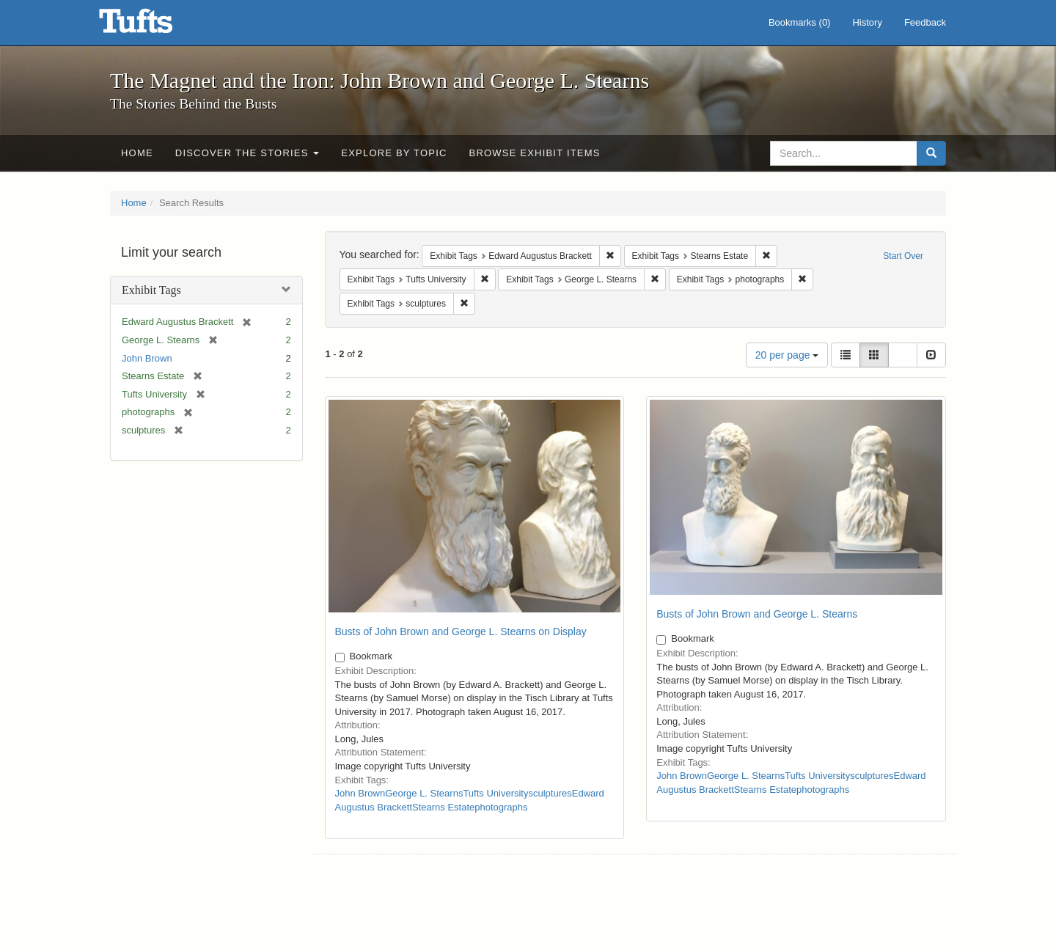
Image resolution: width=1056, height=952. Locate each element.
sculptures (549, 793)
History (866, 22)
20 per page (787, 355)
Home (137, 152)
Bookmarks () (800, 22)
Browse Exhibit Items (535, 152)
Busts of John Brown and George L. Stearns (756, 614)
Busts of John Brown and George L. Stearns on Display (461, 631)
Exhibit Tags (151, 290)
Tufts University (495, 793)
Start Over (903, 256)
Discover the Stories (247, 152)
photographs (500, 807)
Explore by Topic (394, 152)
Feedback (925, 22)
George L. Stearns (424, 793)
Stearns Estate (443, 807)
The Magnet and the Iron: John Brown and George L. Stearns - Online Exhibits (154, 25)
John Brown (147, 358)
